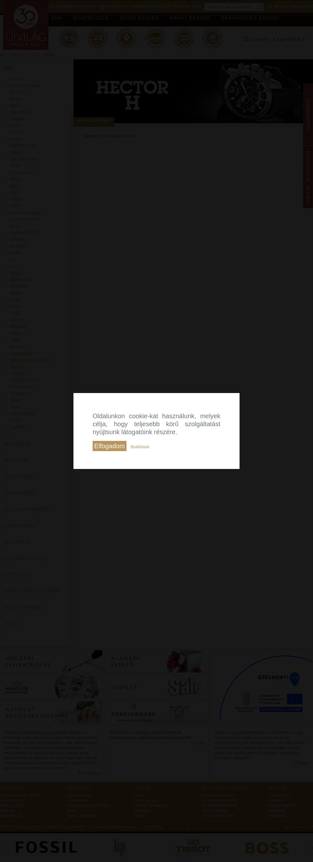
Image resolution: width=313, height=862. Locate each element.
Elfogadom (109, 446)
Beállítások (140, 447)
